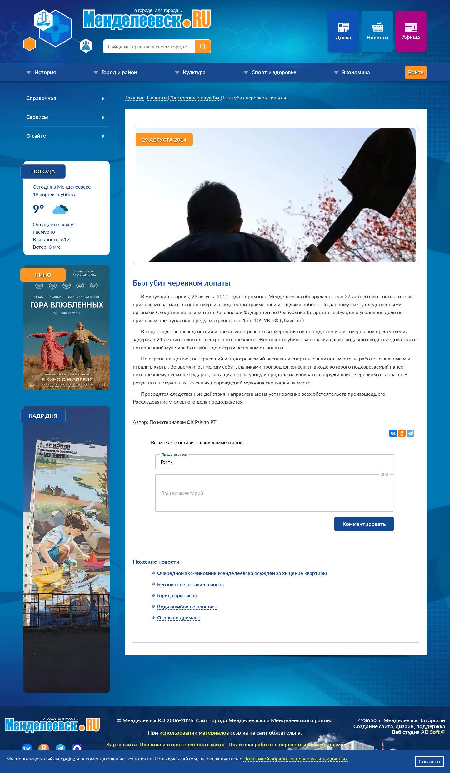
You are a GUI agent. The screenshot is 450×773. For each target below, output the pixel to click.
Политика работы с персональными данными (286, 745)
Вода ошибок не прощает (187, 606)
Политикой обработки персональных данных (295, 758)
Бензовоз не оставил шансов (190, 584)
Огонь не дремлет (178, 617)
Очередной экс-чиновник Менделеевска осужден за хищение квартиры (242, 573)
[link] (134, 97)
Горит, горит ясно (177, 595)
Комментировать (364, 524)
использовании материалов (194, 733)
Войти (401, 72)
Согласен (429, 761)
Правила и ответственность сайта (182, 745)
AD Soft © (433, 733)
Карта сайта (121, 745)
